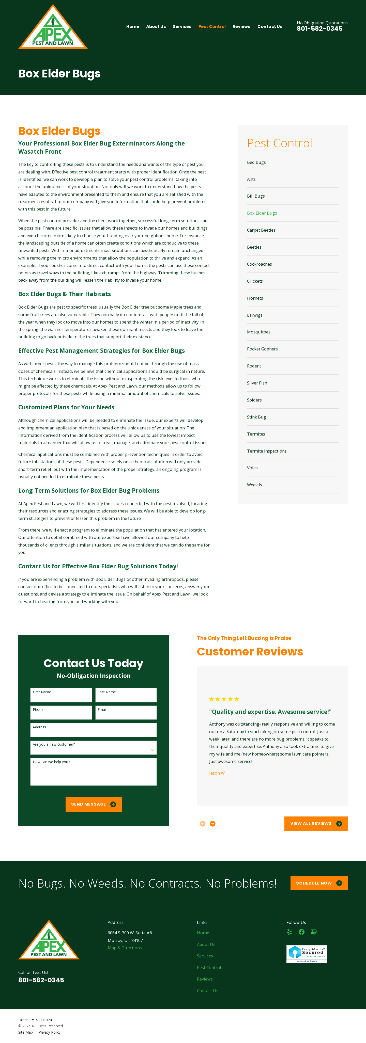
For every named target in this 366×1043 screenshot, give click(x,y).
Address (34, 727)
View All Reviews (311, 823)
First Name (36, 692)
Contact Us (207, 990)
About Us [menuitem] (156, 26)
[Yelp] (289, 932)
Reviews (205, 979)
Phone (32, 710)
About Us (206, 944)
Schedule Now (319, 883)
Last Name (101, 692)
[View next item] (207, 824)
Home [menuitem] (132, 26)
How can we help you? (45, 762)
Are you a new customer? (48, 744)
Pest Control (209, 967)
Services (205, 956)
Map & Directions (125, 948)
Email (96, 710)
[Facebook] (301, 932)
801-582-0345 (320, 28)
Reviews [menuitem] (241, 26)
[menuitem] (293, 162)
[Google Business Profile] (314, 932)
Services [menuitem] (182, 26)
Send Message (88, 804)
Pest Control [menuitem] (212, 26)
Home (203, 933)
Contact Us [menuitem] (269, 26)
